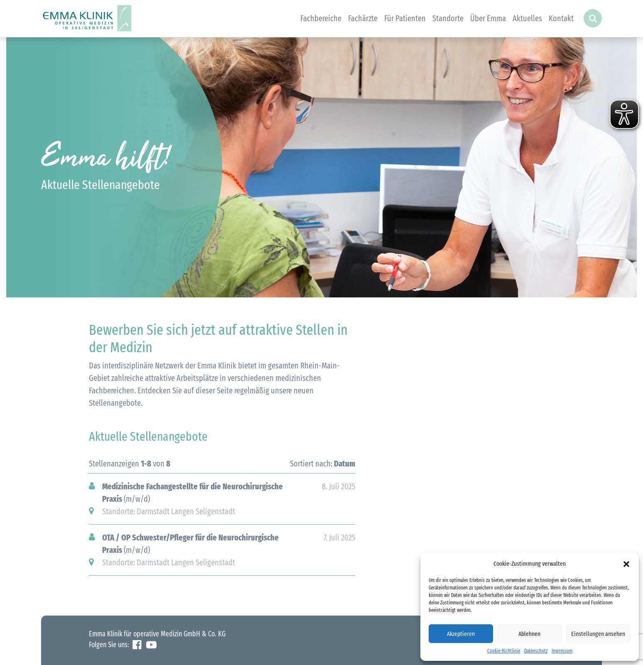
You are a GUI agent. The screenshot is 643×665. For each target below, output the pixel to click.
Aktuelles (527, 18)
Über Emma (488, 18)
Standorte (448, 18)
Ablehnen (529, 634)
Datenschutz (535, 651)
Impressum (562, 651)
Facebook (137, 645)
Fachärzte (363, 18)
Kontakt (561, 18)
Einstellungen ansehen (598, 634)
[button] (626, 563)
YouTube (151, 645)
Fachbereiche (320, 18)
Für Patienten (405, 18)
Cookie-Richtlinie (503, 651)
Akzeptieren (461, 634)
